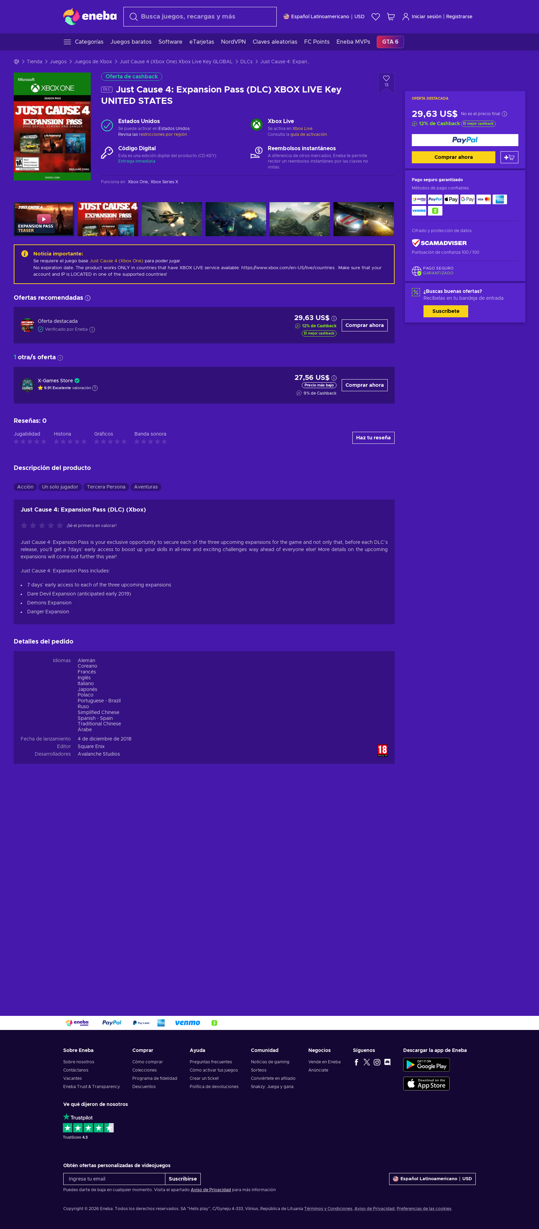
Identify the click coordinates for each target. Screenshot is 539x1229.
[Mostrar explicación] (95, 388)
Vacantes (72, 1078)
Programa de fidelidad (154, 1078)
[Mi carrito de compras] (390, 16)
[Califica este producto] (44, 730)
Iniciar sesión (421, 16)
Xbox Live (302, 129)
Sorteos (258, 1070)
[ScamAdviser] (439, 243)
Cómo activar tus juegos (214, 1070)
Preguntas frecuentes (211, 1062)
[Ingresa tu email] (114, 1179)
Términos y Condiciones (328, 1209)
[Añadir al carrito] (509, 157)
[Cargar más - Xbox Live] (257, 125)
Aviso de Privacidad (211, 1190)
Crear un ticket (204, 1078)
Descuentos (144, 1087)
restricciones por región (163, 134)
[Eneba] (90, 16)
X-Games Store (55, 380)
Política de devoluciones (214, 1087)
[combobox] (200, 16)
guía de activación (308, 134)
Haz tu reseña (373, 641)
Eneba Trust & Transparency (91, 1087)
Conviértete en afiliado (273, 1078)
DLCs (246, 61)
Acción (25, 690)
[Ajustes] (324, 17)
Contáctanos (75, 1070)
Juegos (58, 61)
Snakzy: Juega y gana (272, 1087)
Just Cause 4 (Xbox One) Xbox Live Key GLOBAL (176, 61)
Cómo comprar (147, 1062)
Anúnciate (318, 1070)
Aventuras (146, 690)
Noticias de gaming (270, 1062)
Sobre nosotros (78, 1062)
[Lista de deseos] (375, 16)
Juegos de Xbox (93, 61)
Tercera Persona (106, 690)
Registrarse (459, 16)
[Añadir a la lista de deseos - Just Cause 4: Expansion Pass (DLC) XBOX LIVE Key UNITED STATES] (386, 84)
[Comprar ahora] (465, 140)
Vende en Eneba (324, 1062)
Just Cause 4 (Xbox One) (116, 261)
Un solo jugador (60, 690)
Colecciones (144, 1070)
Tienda (34, 61)
